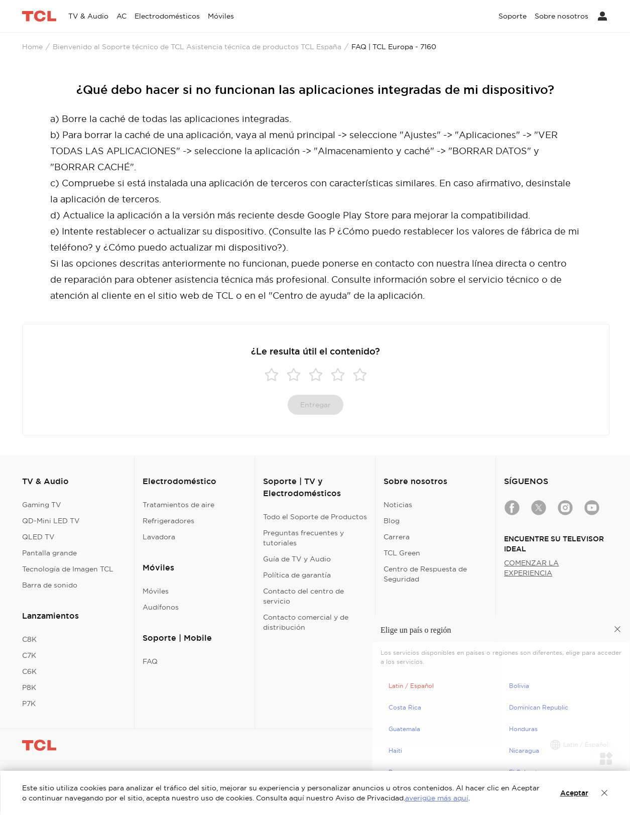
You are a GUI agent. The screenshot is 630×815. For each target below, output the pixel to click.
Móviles (156, 591)
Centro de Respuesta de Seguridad (425, 574)
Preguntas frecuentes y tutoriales (303, 537)
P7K (29, 703)
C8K (29, 639)
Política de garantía (297, 574)
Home (32, 46)
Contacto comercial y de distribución (305, 622)
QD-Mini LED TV (51, 520)
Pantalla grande (49, 552)
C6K (29, 671)
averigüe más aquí (436, 797)
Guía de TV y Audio (297, 558)
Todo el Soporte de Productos (315, 516)
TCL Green (402, 552)
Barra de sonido (49, 585)
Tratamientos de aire (178, 504)
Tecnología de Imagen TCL (67, 568)
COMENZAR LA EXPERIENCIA (531, 567)
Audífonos (161, 607)
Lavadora (159, 536)
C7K (29, 655)
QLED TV (38, 536)
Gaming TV (41, 504)
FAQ (150, 661)
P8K (29, 687)
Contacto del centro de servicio (303, 596)
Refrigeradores (168, 520)
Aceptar (574, 792)
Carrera (397, 536)
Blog (392, 520)
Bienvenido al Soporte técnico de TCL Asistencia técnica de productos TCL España (197, 46)
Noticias (398, 504)
